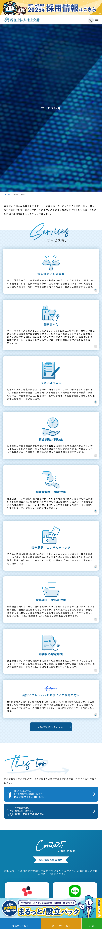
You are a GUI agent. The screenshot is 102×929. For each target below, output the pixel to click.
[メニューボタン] (96, 20)
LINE (92, 925)
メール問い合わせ (61, 925)
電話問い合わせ (20, 925)
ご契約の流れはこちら (50, 726)
